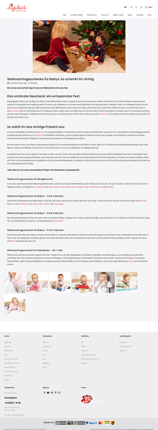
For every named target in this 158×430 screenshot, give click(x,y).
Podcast (45, 350)
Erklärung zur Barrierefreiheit (90, 359)
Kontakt (6, 380)
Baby (42, 132)
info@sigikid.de (10, 397)
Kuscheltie (61, 187)
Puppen (131, 261)
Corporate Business (125, 346)
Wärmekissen (97, 187)
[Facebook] (44, 393)
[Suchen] (131, 7)
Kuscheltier (46, 204)
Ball (13, 204)
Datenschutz (85, 350)
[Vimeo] (52, 393)
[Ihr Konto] (141, 7)
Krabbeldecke (23, 204)
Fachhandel (123, 342)
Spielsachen (103, 114)
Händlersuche (8, 375)
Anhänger (85, 187)
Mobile (111, 187)
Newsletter (7, 346)
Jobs (44, 359)
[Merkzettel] (136, 7)
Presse (45, 367)
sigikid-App (7, 342)
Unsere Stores (47, 346)
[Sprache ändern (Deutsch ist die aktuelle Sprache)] (126, 7)
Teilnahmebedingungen (88, 355)
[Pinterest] (55, 393)
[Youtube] (48, 393)
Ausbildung (46, 363)
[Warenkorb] (149, 7)
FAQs (5, 355)
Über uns (45, 342)
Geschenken (14, 111)
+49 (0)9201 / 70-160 (12, 402)
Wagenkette (74, 187)
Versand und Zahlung (10, 359)
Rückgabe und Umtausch (12, 363)
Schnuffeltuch (39, 187)
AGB (82, 342)
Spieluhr (51, 187)
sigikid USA (123, 350)
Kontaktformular (19, 415)
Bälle (13, 241)
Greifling (143, 200)
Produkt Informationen (11, 371)
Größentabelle (8, 350)
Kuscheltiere (58, 220)
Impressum (84, 363)
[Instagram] (59, 393)
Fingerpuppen (59, 204)
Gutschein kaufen (9, 367)
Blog (44, 355)
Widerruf (83, 346)
